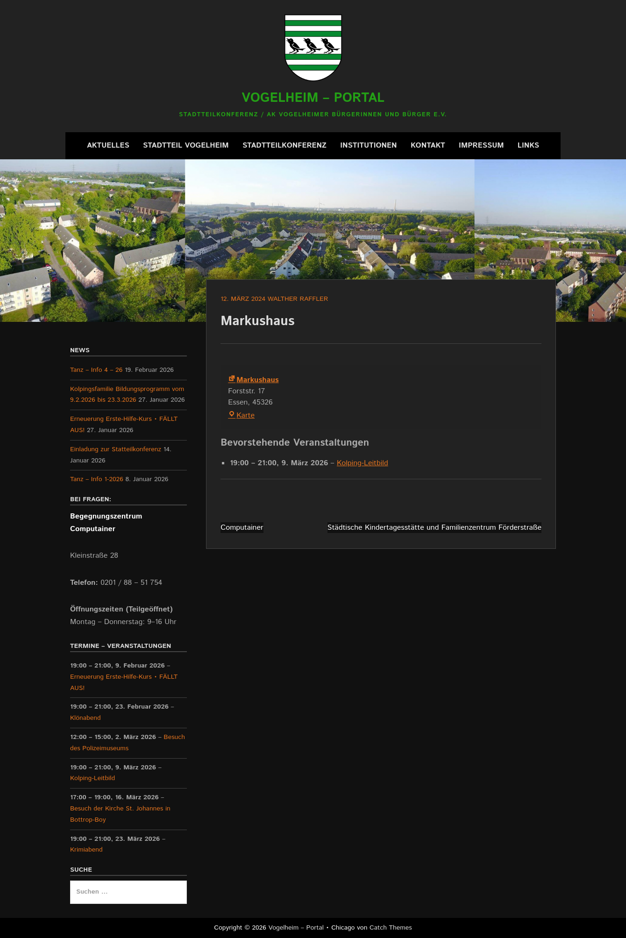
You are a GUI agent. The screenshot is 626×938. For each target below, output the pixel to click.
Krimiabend (86, 849)
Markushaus (253, 380)
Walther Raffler (298, 299)
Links (528, 145)
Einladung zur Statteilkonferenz (115, 449)
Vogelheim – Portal (313, 98)
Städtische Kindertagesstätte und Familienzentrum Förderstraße (434, 527)
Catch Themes (391, 927)
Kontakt (428, 145)
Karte (241, 415)
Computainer (242, 527)
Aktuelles (108, 145)
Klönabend (85, 718)
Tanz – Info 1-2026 (96, 479)
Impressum (481, 145)
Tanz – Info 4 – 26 (96, 370)
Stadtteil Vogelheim (186, 145)
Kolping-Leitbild (362, 463)
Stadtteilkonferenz (284, 145)
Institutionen (368, 145)
